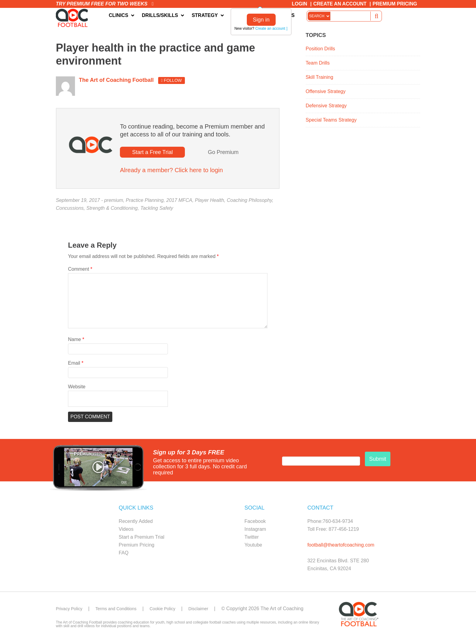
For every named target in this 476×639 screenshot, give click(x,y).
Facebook (255, 522)
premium (113, 201)
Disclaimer (213, 610)
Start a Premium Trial (141, 538)
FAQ (123, 554)
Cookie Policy (174, 610)
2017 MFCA (179, 201)
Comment (80, 270)
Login (299, 3)
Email (75, 364)
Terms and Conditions (122, 610)
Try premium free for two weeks (105, 3)
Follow (171, 81)
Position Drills (320, 50)
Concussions (70, 209)
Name (76, 340)
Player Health (209, 201)
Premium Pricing (394, 3)
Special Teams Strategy (331, 121)
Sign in (261, 20)
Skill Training (319, 78)
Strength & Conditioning (112, 209)
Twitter (251, 538)
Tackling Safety (156, 209)
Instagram (255, 530)
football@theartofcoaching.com (340, 546)
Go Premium (223, 154)
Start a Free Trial (152, 154)
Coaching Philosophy (249, 201)
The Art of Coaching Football (74, 18)
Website (77, 388)
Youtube (253, 546)
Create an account (271, 28)
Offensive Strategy (325, 92)
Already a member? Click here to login (171, 171)
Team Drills (318, 64)
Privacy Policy (71, 610)
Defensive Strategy (326, 107)
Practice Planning (145, 201)
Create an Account (339, 3)
